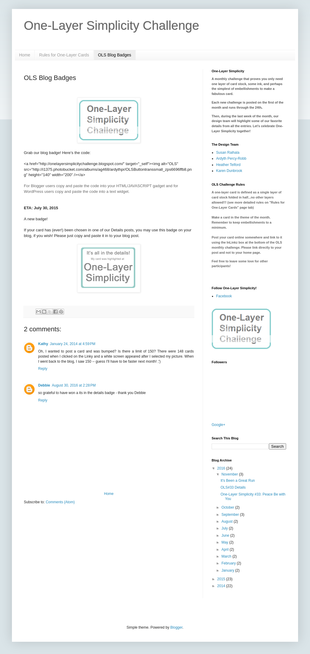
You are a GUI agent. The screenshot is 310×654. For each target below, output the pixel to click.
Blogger (176, 627)
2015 (221, 579)
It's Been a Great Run (238, 480)
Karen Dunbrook (229, 171)
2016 (221, 468)
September (230, 515)
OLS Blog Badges (114, 55)
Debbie (44, 385)
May (225, 542)
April (225, 549)
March (226, 556)
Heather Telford (228, 165)
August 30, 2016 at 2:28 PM (74, 385)
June (225, 535)
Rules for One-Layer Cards (64, 55)
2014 (221, 586)
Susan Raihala (227, 152)
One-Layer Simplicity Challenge (111, 26)
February (229, 563)
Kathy (43, 344)
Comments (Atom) (60, 502)
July (225, 528)
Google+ (218, 425)
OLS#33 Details (233, 487)
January (228, 570)
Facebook (224, 296)
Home (24, 55)
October (228, 507)
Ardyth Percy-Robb (231, 158)
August (227, 521)
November (230, 474)
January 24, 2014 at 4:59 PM (72, 344)
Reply (42, 369)
